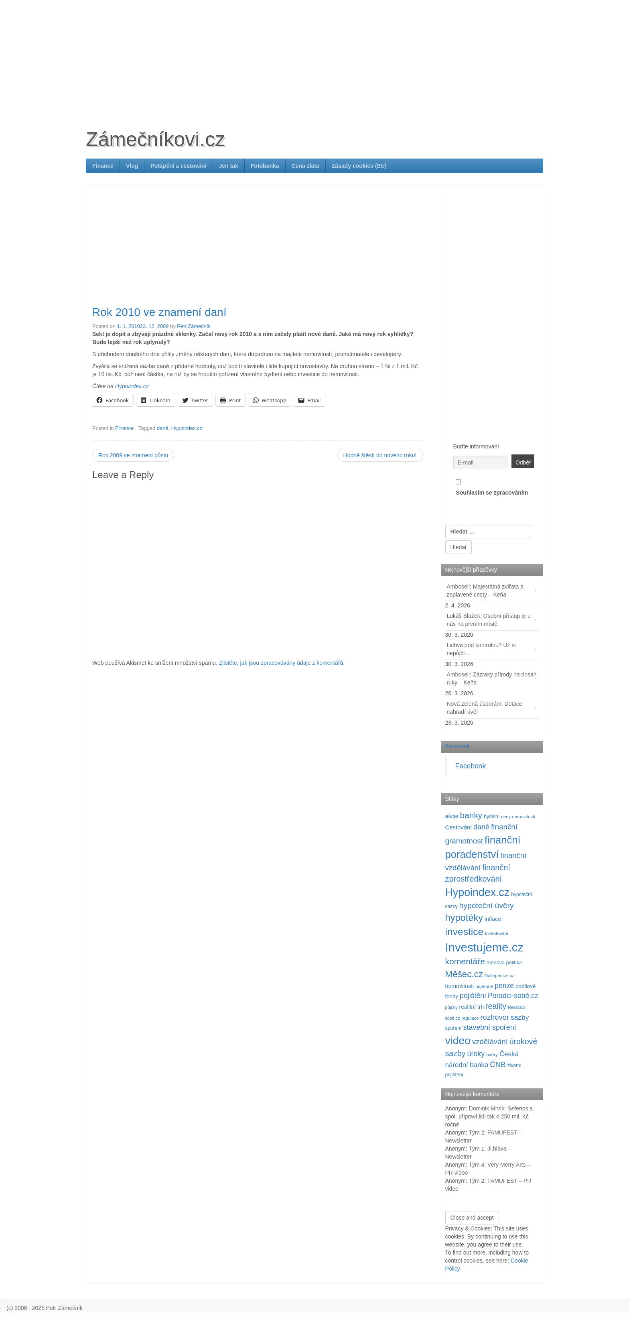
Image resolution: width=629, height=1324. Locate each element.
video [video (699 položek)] (458, 1041)
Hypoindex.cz (132, 386)
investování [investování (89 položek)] (496, 933)
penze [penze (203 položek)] (504, 986)
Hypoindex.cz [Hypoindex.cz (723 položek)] (477, 892)
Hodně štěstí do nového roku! (380, 455)
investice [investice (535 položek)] (464, 931)
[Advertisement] (314, 56)
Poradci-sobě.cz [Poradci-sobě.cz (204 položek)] (513, 996)
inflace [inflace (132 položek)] (493, 919)
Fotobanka (265, 166)
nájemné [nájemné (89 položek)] (484, 986)
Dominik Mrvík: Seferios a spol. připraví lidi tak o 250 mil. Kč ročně (489, 1116)
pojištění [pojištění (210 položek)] (473, 996)
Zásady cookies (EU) (359, 166)
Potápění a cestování (178, 166)
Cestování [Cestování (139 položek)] (458, 827)
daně (162, 428)
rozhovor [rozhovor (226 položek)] (494, 1017)
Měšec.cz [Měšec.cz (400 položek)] (464, 974)
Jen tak (228, 166)
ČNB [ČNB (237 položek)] (498, 1064)
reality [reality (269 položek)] (495, 1006)
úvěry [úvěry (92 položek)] (492, 1054)
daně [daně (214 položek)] (481, 827)
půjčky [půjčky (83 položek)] (451, 1007)
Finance (103, 166)
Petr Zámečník (194, 326)
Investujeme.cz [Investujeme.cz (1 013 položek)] (484, 947)
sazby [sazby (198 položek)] (520, 1017)
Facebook (457, 746)
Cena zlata (305, 166)
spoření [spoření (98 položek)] (453, 1028)
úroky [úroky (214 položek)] (476, 1054)
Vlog (132, 166)
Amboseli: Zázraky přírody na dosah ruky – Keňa (492, 678)
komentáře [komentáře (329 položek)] (465, 961)
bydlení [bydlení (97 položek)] (491, 816)
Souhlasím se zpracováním (492, 485)
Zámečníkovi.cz (155, 139)
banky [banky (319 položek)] (471, 815)
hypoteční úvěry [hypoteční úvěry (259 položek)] (486, 905)
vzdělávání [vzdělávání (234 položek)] (490, 1041)
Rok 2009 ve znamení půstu (133, 455)
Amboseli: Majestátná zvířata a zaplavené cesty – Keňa (485, 590)
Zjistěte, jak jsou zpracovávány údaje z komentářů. (282, 663)
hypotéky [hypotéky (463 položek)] (464, 918)
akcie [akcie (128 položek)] (452, 816)
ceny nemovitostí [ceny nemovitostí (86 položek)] (518, 816)
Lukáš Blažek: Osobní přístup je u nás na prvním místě (489, 620)
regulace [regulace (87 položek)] (470, 1018)
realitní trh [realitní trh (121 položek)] (471, 1007)
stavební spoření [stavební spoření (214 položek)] (489, 1027)
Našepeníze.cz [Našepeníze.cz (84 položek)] (499, 975)
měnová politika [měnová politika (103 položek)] (504, 963)
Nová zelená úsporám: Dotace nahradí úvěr (484, 708)
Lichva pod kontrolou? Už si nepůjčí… (481, 649)
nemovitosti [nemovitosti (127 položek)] (459, 986)
